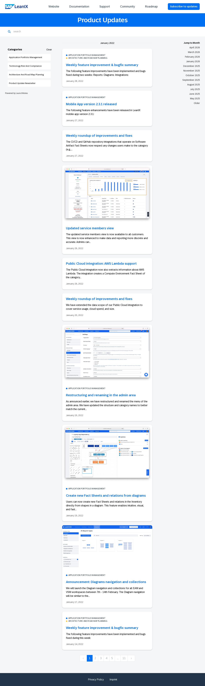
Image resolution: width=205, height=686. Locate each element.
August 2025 (193, 84)
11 (124, 658)
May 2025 (195, 98)
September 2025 (191, 80)
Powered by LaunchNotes (16, 93)
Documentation (79, 6)
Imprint (113, 679)
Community (127, 6)
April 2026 (194, 47)
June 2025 (194, 94)
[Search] (29, 32)
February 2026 (192, 56)
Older (197, 103)
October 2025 (193, 75)
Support (104, 6)
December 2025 (191, 66)
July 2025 (195, 89)
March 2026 (194, 52)
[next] (131, 658)
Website (54, 6)
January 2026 (193, 61)
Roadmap (151, 6)
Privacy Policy (96, 679)
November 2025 (191, 70)
